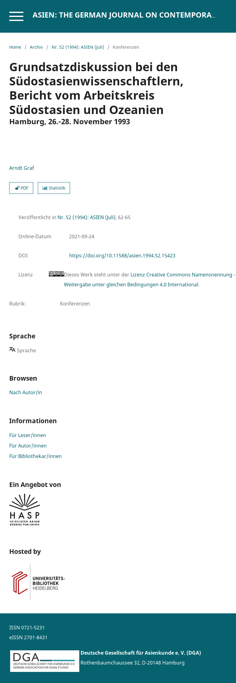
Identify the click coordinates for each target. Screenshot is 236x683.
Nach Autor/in (25, 392)
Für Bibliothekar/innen (35, 456)
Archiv (36, 47)
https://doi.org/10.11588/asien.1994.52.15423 (122, 255)
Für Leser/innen (27, 435)
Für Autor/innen (28, 445)
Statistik (54, 188)
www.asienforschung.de (109, 672)
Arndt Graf (21, 168)
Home (15, 47)
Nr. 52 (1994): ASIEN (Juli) (78, 47)
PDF (21, 188)
